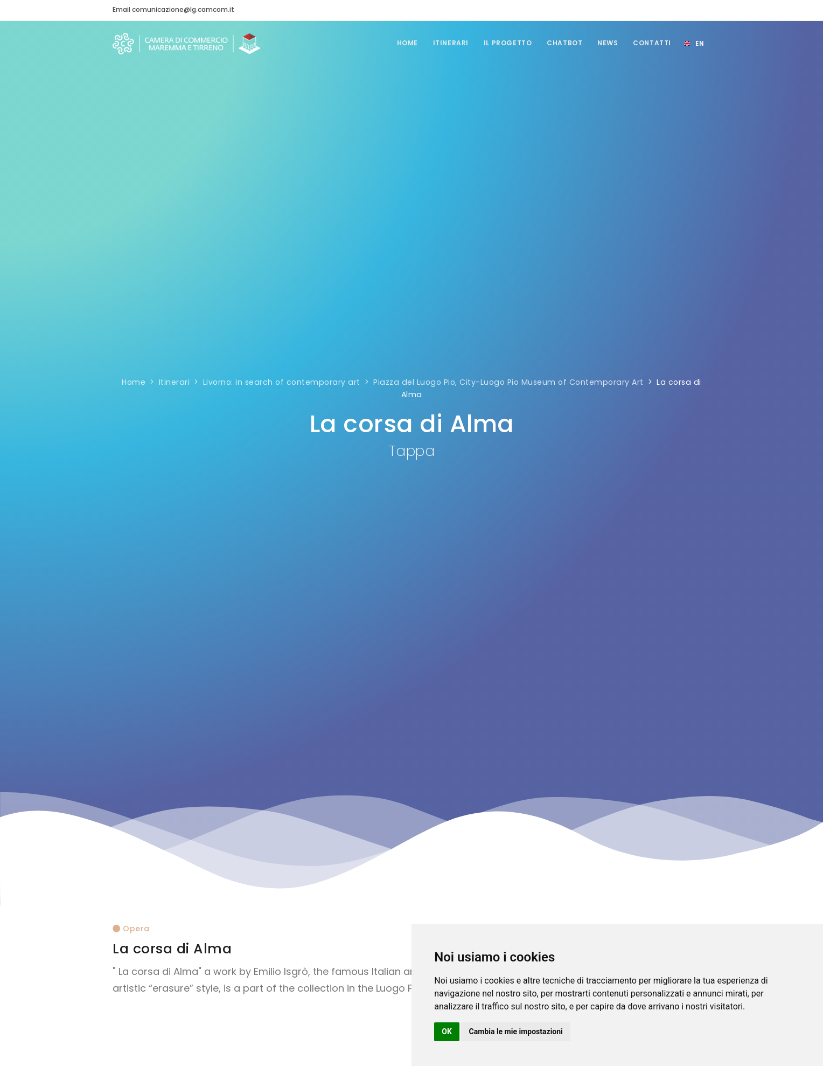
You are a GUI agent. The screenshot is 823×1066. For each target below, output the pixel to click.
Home (400, 42)
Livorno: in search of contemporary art (281, 382)
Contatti (651, 42)
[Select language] (693, 43)
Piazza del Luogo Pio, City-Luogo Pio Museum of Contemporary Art (508, 382)
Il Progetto (503, 42)
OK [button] (447, 1031)
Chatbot (562, 42)
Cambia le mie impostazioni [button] (516, 1031)
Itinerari (445, 42)
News (606, 42)
